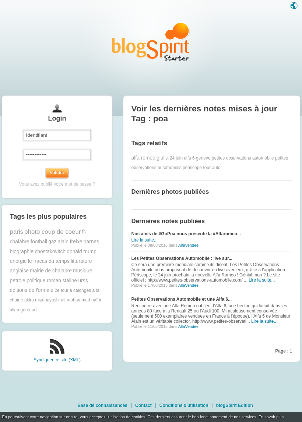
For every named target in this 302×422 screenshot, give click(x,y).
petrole (17, 280)
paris (16, 231)
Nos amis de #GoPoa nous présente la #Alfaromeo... (186, 233)
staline (69, 280)
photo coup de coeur (52, 231)
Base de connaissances (102, 405)
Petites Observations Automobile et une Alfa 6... (181, 299)
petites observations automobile (243, 158)
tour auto (211, 167)
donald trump (81, 251)
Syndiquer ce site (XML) (57, 359)
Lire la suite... (144, 240)
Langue (294, 6)
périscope (192, 167)
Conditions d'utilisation (183, 405)
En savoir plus (271, 417)
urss (83, 280)
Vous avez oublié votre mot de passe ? (57, 184)
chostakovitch (50, 251)
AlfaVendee (188, 245)
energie (18, 261)
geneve (203, 158)
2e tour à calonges (73, 290)
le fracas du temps (49, 261)
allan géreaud (23, 309)
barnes (91, 241)
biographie (22, 251)
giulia (162, 158)
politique (36, 280)
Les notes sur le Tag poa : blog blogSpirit (151, 41)
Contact (143, 405)
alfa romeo (143, 158)
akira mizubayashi (42, 300)
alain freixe (70, 241)
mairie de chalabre (51, 270)
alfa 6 (189, 158)
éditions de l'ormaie (31, 290)
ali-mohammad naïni (81, 300)
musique (82, 270)
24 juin (176, 158)
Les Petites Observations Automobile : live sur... (181, 258)
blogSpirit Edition (234, 405)
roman (54, 280)
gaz (52, 241)
